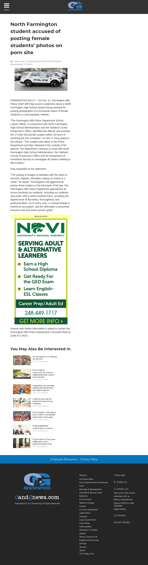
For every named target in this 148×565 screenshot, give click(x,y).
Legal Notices (120, 509)
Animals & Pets (86, 479)
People (82, 533)
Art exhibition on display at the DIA (44, 357)
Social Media (122, 522)
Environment (85, 499)
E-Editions (120, 482)
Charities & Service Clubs (90, 493)
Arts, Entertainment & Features (93, 482)
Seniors (82, 547)
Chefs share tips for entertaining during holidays (42, 401)
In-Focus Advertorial (88, 510)
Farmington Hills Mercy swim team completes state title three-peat (44, 414)
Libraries (83, 516)
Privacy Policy (89, 459)
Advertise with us (122, 496)
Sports (82, 550)
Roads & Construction (89, 540)
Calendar (119, 475)
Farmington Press (36, 61)
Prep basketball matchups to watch (42, 426)
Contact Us (121, 489)
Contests (119, 515)
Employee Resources (63, 459)
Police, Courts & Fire (88, 537)
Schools (82, 543)
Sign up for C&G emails (124, 493)
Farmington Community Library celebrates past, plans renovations (43, 373)
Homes (82, 506)
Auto (81, 486)
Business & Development (90, 489)
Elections (83, 496)
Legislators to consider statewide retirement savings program (43, 387)
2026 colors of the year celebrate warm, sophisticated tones (43, 441)
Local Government (87, 520)
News (83, 475)
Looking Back (85, 526)
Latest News (84, 513)
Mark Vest (19, 61)
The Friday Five (86, 554)
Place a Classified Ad (123, 499)
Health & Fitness (86, 503)
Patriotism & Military (88, 530)
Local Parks (84, 523)
